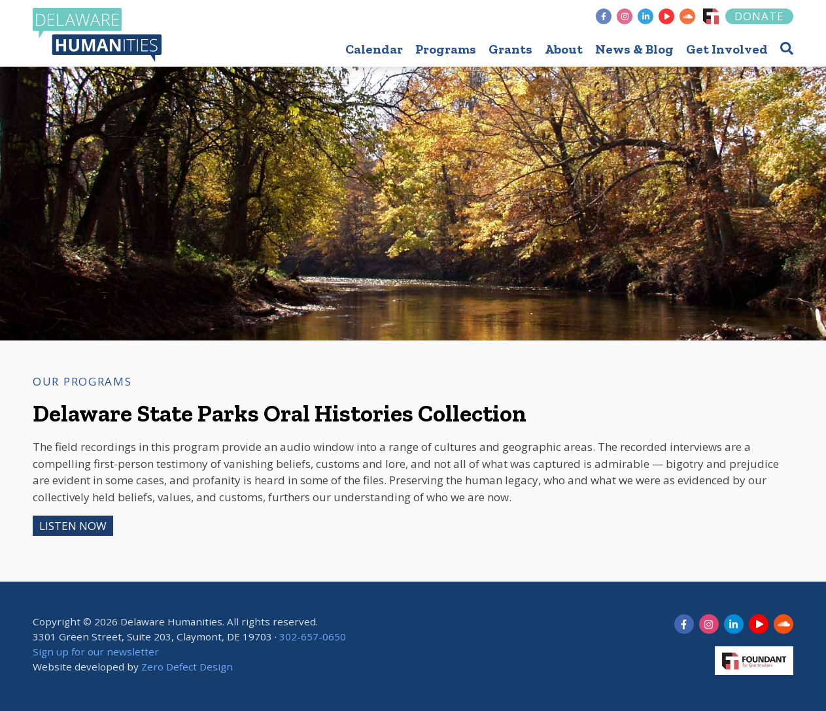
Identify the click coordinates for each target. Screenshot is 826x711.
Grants (510, 49)
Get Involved (727, 49)
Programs (445, 49)
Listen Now (73, 525)
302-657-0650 (312, 636)
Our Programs (82, 381)
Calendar (374, 49)
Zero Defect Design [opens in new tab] (187, 666)
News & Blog (634, 49)
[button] (786, 48)
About (564, 49)
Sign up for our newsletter (96, 651)
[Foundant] (711, 16)
